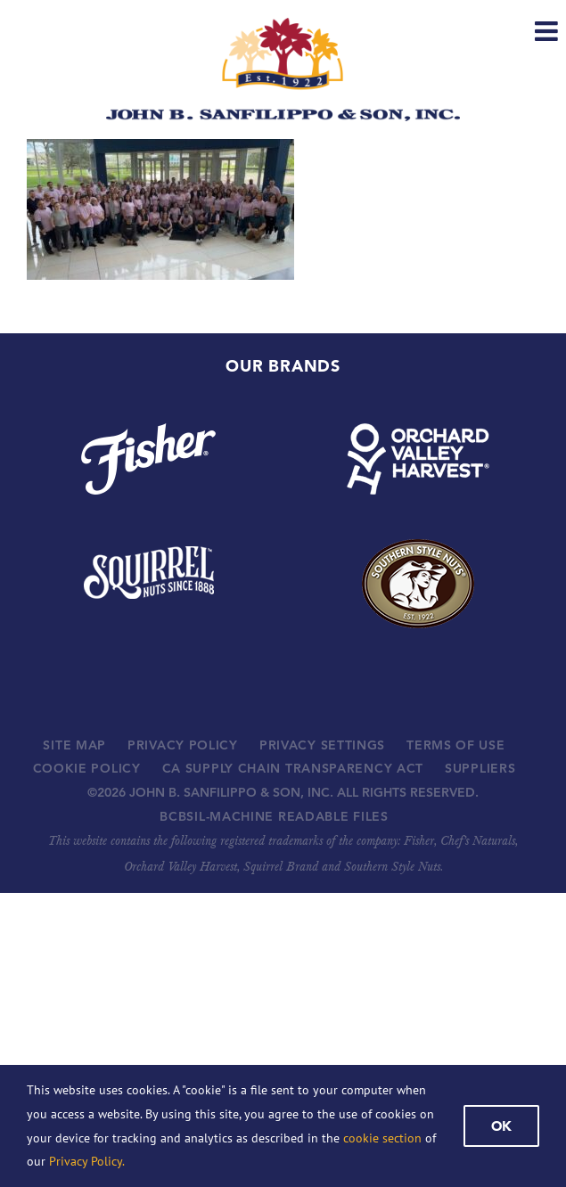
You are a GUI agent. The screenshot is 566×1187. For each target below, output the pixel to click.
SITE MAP (74, 745)
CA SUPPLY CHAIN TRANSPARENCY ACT (292, 768)
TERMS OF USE (455, 745)
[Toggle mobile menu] (548, 31)
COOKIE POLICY (87, 768)
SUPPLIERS (480, 768)
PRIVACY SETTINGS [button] (322, 745)
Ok (501, 1125)
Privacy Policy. (87, 1161)
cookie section (382, 1138)
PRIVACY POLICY (182, 745)
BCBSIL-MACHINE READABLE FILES (274, 816)
